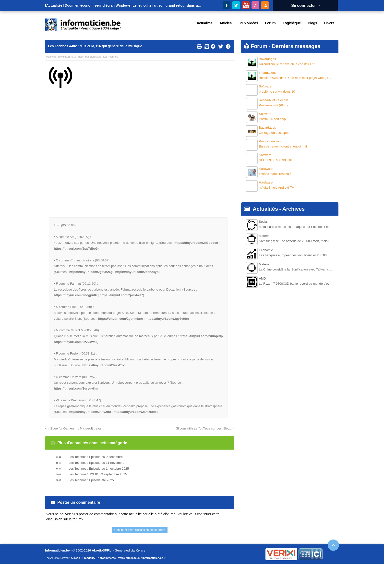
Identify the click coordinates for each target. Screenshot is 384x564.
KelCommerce (107, 557)
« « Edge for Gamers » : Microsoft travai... (74, 428)
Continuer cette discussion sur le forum (139, 530)
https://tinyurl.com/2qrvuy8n (75, 388)
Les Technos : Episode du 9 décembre (96, 457)
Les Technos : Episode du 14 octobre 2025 (99, 468)
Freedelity (89, 557)
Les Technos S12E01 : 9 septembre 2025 (98, 474)
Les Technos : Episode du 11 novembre (96, 463)
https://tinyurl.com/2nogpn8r (75, 295)
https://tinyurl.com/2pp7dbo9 (75, 248)
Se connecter (307, 5)
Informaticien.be (57, 550)
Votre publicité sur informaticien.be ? (142, 557)
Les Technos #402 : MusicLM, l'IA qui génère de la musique (95, 46)
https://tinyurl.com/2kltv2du (90, 412)
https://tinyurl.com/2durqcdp (201, 336)
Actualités (265, 209)
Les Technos (110, 56)
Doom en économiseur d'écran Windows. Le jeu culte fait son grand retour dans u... (133, 5)
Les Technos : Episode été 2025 (91, 480)
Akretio (97, 550)
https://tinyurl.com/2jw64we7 (121, 295)
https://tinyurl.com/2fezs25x (103, 365)
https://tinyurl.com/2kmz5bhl (134, 412)
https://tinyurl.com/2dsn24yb (136, 272)
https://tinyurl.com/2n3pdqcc (196, 243)
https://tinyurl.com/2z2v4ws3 (75, 342)
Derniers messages (296, 46)
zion (92, 56)
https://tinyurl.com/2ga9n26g (91, 272)
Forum (259, 46)
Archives (293, 209)
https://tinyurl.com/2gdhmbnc (120, 318)
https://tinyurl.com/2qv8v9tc (166, 318)
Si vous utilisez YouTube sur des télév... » (205, 428)
